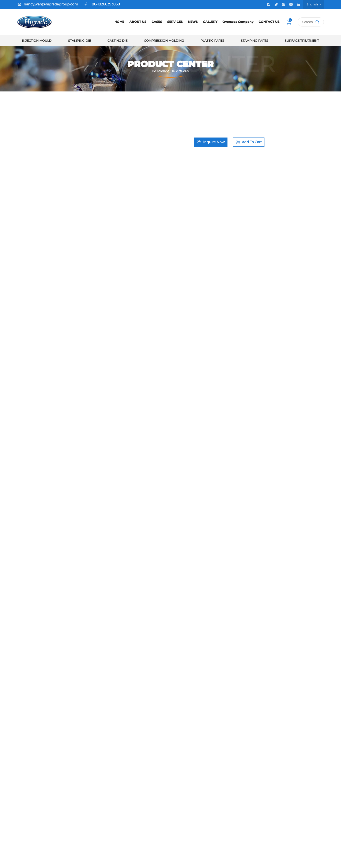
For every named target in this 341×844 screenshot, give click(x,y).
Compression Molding (164, 41)
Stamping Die (79, 41)
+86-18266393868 (105, 4)
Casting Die (117, 41)
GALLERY (210, 22)
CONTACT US (269, 22)
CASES (157, 22)
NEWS (193, 22)
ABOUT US (137, 22)
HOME (119, 22)
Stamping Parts (254, 41)
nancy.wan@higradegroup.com (51, 4)
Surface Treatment (302, 41)
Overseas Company (237, 22)
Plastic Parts (212, 41)
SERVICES (175, 22)
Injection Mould (37, 41)
